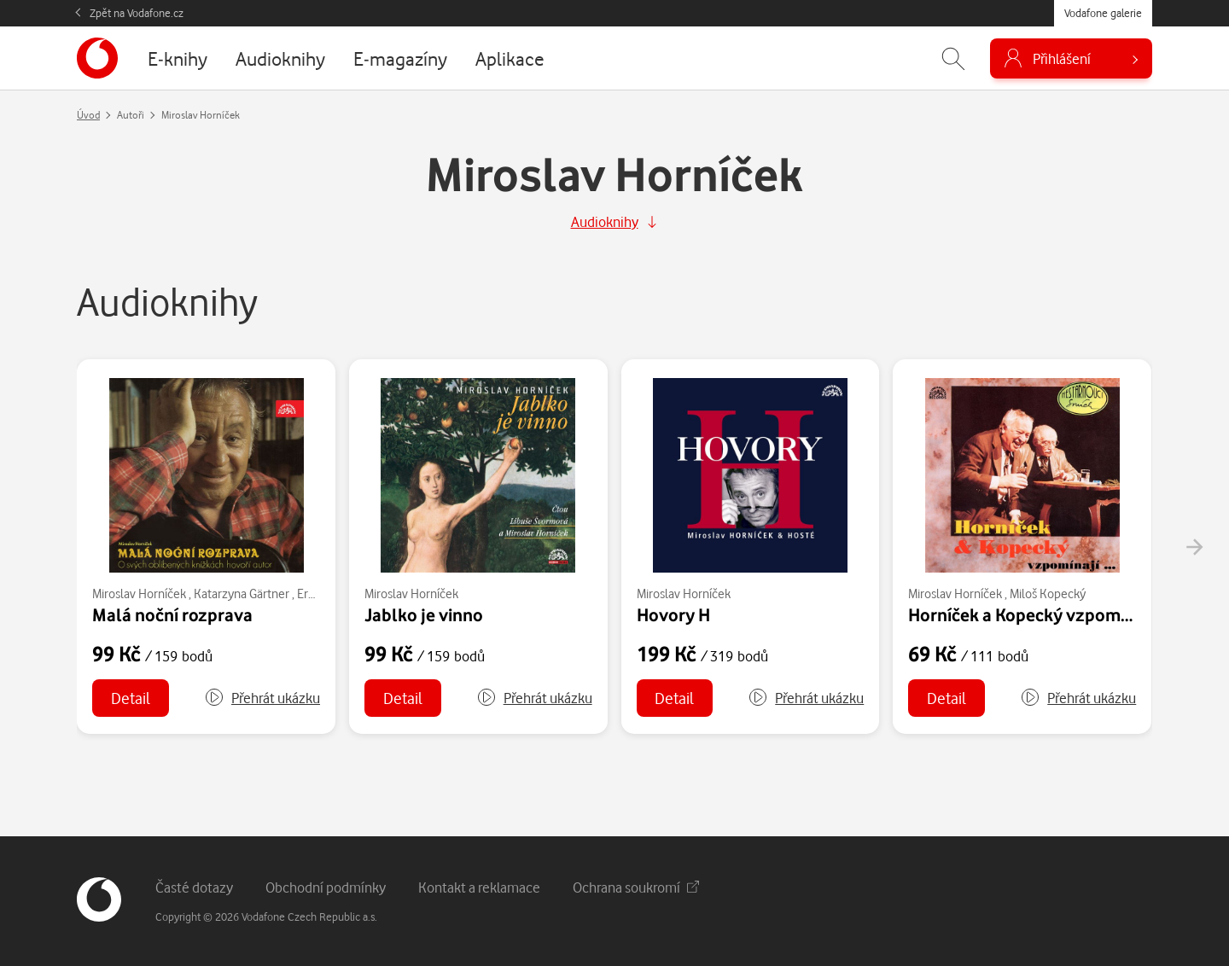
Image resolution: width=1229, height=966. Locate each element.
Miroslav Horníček (139, 593)
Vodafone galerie (1103, 13)
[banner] (97, 58)
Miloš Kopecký (1048, 593)
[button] (262, 698)
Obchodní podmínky (325, 887)
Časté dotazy (194, 887)
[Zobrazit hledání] (953, 58)
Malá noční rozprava (172, 614)
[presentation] (1194, 547)
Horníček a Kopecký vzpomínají (1031, 614)
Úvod (88, 114)
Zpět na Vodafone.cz (136, 13)
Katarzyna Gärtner (241, 593)
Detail (130, 697)
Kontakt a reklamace (479, 887)
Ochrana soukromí (636, 887)
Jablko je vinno (423, 614)
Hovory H (673, 614)
